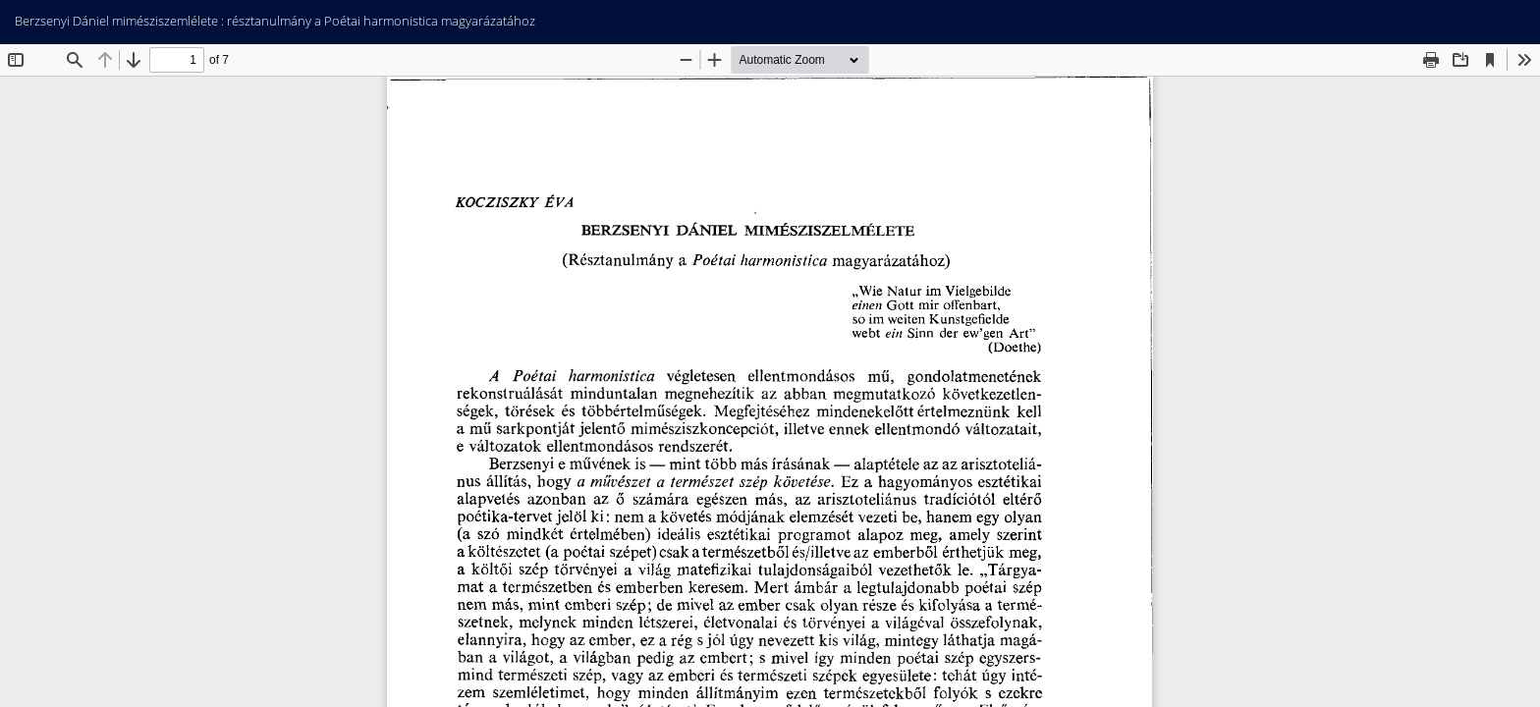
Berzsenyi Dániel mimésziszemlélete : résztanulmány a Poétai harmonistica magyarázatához (275, 20)
